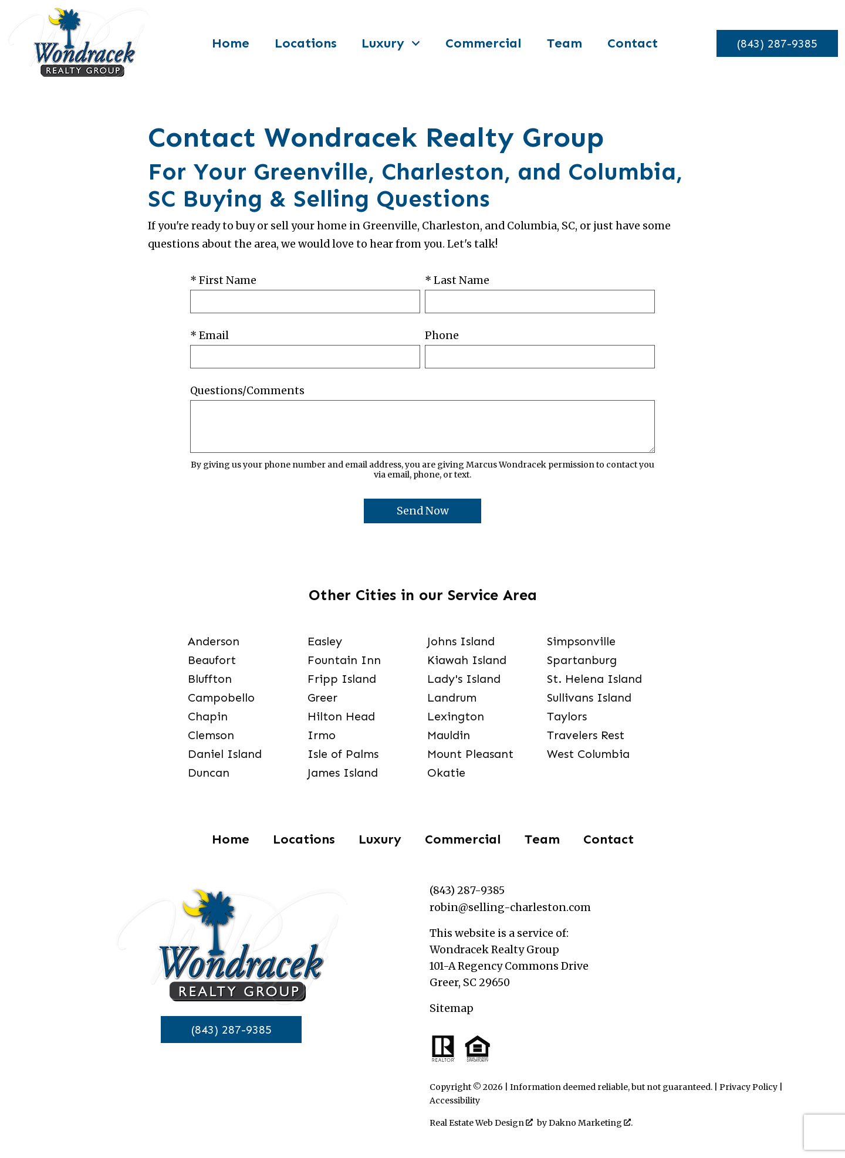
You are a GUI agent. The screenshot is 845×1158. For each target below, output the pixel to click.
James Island (342, 773)
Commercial (479, 43)
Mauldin (448, 735)
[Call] (773, 43)
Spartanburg (582, 660)
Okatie (446, 773)
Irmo (321, 735)
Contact (628, 43)
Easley (324, 641)
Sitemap (452, 1008)
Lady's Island (464, 679)
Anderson (213, 641)
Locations (302, 43)
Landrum (451, 697)
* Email (209, 335)
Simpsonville (581, 641)
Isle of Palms (342, 754)
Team (560, 43)
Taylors (567, 716)
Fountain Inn (344, 660)
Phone (442, 335)
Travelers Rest (585, 735)
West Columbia (588, 754)
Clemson (211, 735)
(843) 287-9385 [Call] (231, 1029)
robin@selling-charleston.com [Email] (510, 907)
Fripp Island (341, 679)
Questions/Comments (247, 390)
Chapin (208, 716)
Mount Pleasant (470, 754)
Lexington (455, 716)
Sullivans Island (589, 697)
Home (226, 43)
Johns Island (461, 641)
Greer (322, 697)
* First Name (223, 280)
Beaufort (212, 660)
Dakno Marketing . (591, 1123)
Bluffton (210, 679)
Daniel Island (225, 754)
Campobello (221, 697)
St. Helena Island (594, 679)
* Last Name (457, 280)
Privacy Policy (748, 1087)
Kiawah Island (466, 660)
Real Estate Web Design (481, 1123)
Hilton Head (341, 716)
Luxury (380, 839)
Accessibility (455, 1100)
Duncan (208, 773)
